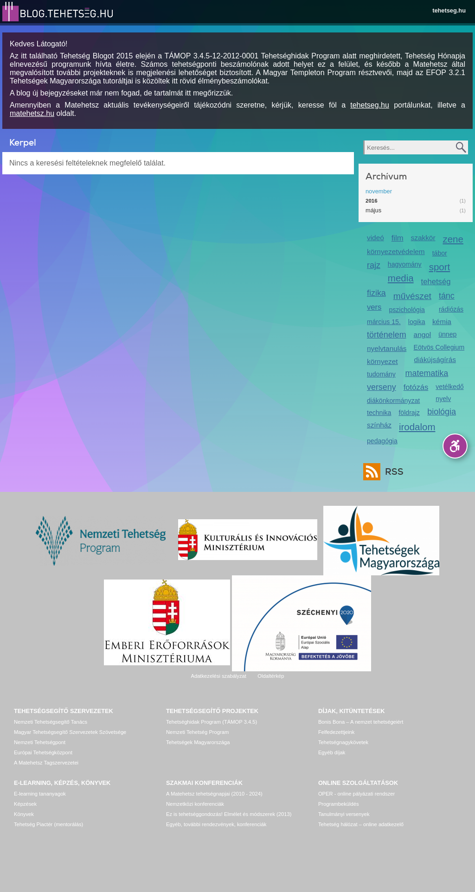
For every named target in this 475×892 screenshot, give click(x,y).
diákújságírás (435, 359)
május (373, 210)
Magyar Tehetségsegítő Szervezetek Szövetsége (70, 732)
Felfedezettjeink (336, 732)
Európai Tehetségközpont (43, 752)
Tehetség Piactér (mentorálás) (48, 824)
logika (416, 321)
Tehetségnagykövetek (343, 742)
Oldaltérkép (270, 676)
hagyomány (405, 264)
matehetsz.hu (32, 113)
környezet (382, 361)
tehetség (436, 281)
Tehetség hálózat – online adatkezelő (361, 824)
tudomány (381, 374)
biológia (441, 411)
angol (422, 334)
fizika (376, 293)
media (401, 278)
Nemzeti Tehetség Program (197, 732)
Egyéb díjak (331, 752)
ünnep (447, 334)
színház (379, 425)
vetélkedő (449, 386)
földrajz (408, 412)
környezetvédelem (396, 251)
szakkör (423, 238)
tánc (447, 295)
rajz (373, 265)
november (379, 191)
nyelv (443, 398)
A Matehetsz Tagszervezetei (46, 762)
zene (453, 239)
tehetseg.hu (449, 10)
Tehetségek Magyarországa (198, 742)
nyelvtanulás (386, 348)
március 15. (384, 321)
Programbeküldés (338, 804)
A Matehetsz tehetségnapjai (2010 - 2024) (214, 793)
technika (379, 412)
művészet (412, 296)
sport (439, 266)
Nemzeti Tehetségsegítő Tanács (50, 722)
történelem (386, 334)
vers (374, 307)
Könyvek (24, 814)
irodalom (417, 426)
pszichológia (406, 309)
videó (375, 238)
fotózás (416, 387)
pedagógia (382, 441)
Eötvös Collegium (439, 347)
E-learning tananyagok (40, 793)
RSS (392, 471)
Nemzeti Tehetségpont (39, 742)
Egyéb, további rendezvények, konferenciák (216, 824)
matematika (427, 373)
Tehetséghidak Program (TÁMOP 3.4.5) (211, 722)
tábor (439, 253)
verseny (381, 387)
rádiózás (451, 309)
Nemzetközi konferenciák (195, 804)
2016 (372, 201)
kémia (441, 321)
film (398, 238)
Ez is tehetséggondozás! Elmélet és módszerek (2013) (229, 814)
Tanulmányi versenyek (344, 814)
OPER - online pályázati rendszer (356, 793)
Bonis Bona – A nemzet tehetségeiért (360, 722)
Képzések (25, 804)
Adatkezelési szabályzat (218, 676)
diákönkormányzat (393, 400)
